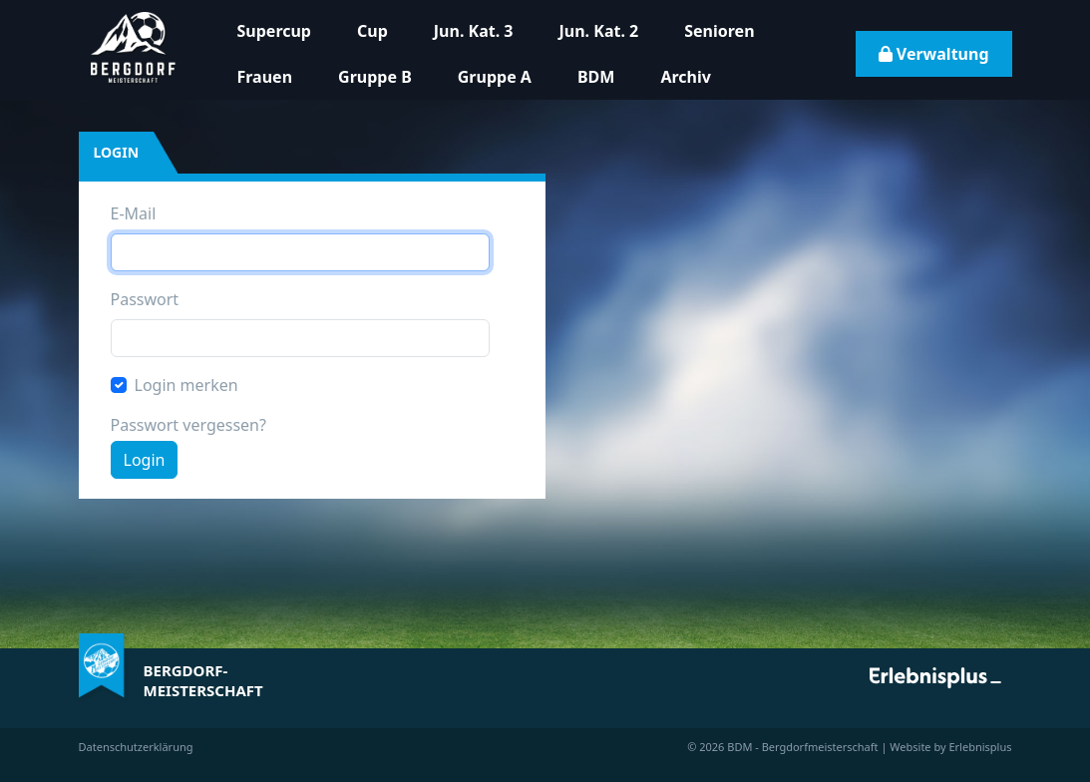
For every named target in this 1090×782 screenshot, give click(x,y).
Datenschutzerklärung (136, 746)
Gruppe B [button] (375, 77)
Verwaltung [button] (934, 54)
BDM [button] (595, 77)
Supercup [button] (274, 31)
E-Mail (134, 213)
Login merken (186, 385)
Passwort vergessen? (188, 425)
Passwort (145, 299)
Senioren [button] (719, 31)
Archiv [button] (685, 77)
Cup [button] (372, 31)
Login (145, 460)
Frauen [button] (265, 77)
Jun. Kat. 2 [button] (599, 31)
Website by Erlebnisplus (950, 746)
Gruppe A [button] (495, 77)
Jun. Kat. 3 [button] (474, 31)
